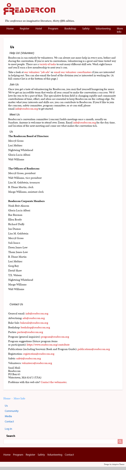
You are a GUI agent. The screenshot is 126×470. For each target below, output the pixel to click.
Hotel (38, 28)
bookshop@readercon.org (35, 327)
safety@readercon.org (28, 358)
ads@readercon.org (34, 318)
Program (53, 28)
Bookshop (70, 28)
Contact (9, 421)
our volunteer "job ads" (37, 72)
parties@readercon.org (30, 332)
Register (24, 28)
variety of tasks (47, 64)
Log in (8, 428)
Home (10, 28)
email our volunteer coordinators (73, 72)
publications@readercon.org (94, 349)
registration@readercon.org (38, 354)
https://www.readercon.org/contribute (48, 344)
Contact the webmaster (53, 382)
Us (6, 405)
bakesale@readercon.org (34, 323)
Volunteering (103, 28)
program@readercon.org (55, 337)
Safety (85, 28)
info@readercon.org (26, 109)
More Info (120, 30)
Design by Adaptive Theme (114, 464)
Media (8, 416)
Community (11, 411)
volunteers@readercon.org (37, 363)
